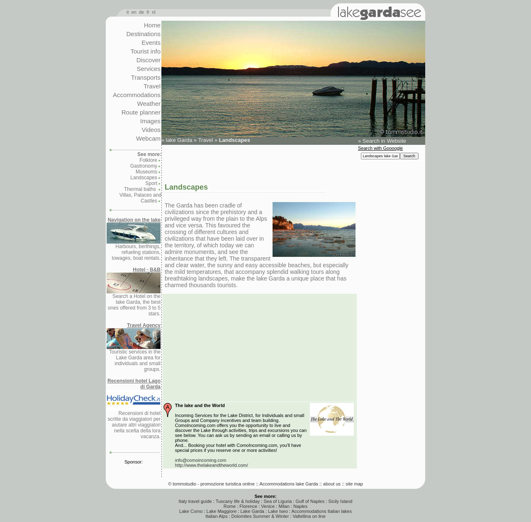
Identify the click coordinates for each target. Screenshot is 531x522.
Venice (268, 506)
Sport (151, 183)
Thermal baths (140, 189)
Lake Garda (252, 511)
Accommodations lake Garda (288, 483)
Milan (283, 506)
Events (151, 42)
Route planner (141, 112)
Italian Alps (216, 516)
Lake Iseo (278, 511)
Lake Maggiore (222, 511)
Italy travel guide (195, 501)
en (134, 12)
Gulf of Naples (309, 501)
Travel (152, 86)
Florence (248, 506)
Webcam (148, 138)
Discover (148, 59)
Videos (151, 129)
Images (150, 120)
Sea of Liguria (277, 501)
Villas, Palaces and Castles (140, 198)
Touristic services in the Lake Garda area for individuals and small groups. (134, 347)
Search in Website (384, 141)
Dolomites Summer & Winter (260, 516)
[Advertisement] (259, 163)
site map (354, 483)
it (128, 12)
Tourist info (145, 51)
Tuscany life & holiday (238, 501)
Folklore (148, 160)
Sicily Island (340, 501)
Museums (146, 172)
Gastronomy (143, 166)
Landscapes (143, 178)
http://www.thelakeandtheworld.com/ (211, 465)
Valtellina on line (309, 516)
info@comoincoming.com (201, 460)
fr (147, 12)
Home (152, 25)
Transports (146, 77)
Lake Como (190, 511)
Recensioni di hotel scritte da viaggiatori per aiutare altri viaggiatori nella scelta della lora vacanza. (134, 408)
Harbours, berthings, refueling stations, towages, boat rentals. (134, 239)
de (141, 12)
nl (154, 12)
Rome (230, 506)
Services (148, 68)
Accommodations (137, 94)
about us (332, 483)
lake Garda (179, 140)
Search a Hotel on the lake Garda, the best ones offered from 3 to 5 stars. (134, 292)
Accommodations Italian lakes (321, 511)
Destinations (143, 33)
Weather (149, 103)
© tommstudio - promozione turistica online (211, 483)
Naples (300, 506)
